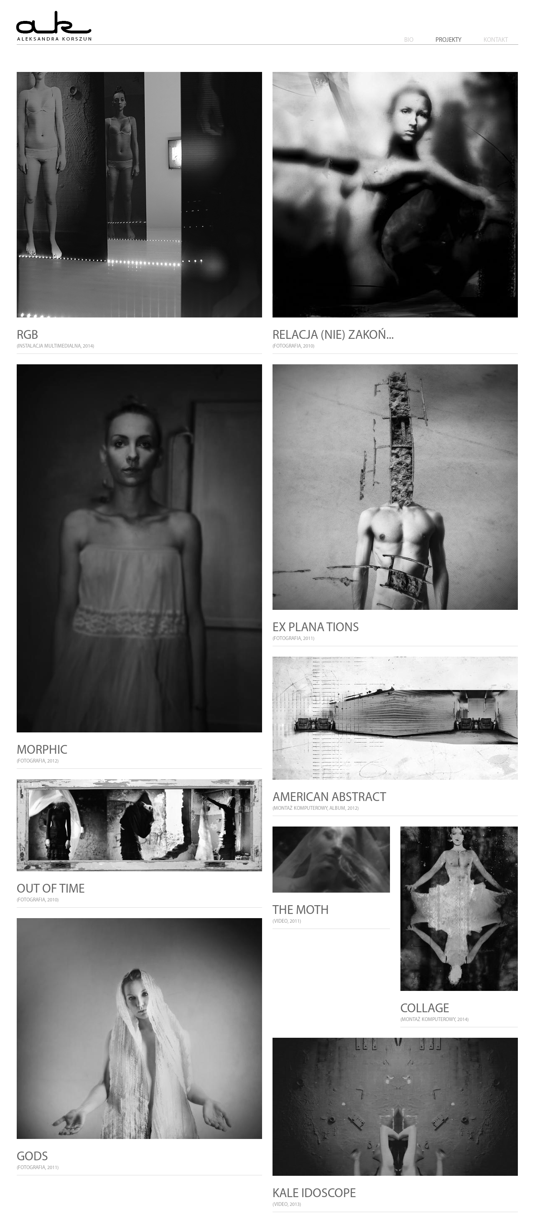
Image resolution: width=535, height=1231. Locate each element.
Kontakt (496, 40)
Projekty (448, 40)
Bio (408, 40)
